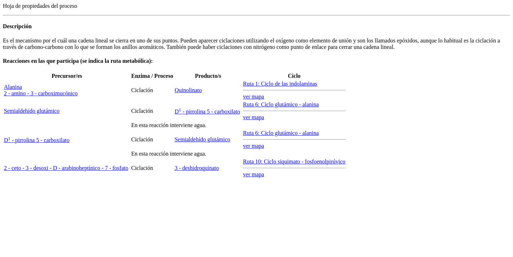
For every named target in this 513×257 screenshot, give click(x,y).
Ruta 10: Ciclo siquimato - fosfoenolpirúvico (294, 161)
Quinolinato (188, 90)
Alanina (13, 87)
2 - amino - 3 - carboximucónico (41, 93)
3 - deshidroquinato (197, 168)
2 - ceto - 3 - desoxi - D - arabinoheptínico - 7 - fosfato (66, 168)
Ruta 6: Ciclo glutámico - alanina (281, 104)
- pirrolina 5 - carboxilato (207, 112)
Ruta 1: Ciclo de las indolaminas (280, 84)
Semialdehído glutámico (31, 111)
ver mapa (253, 97)
